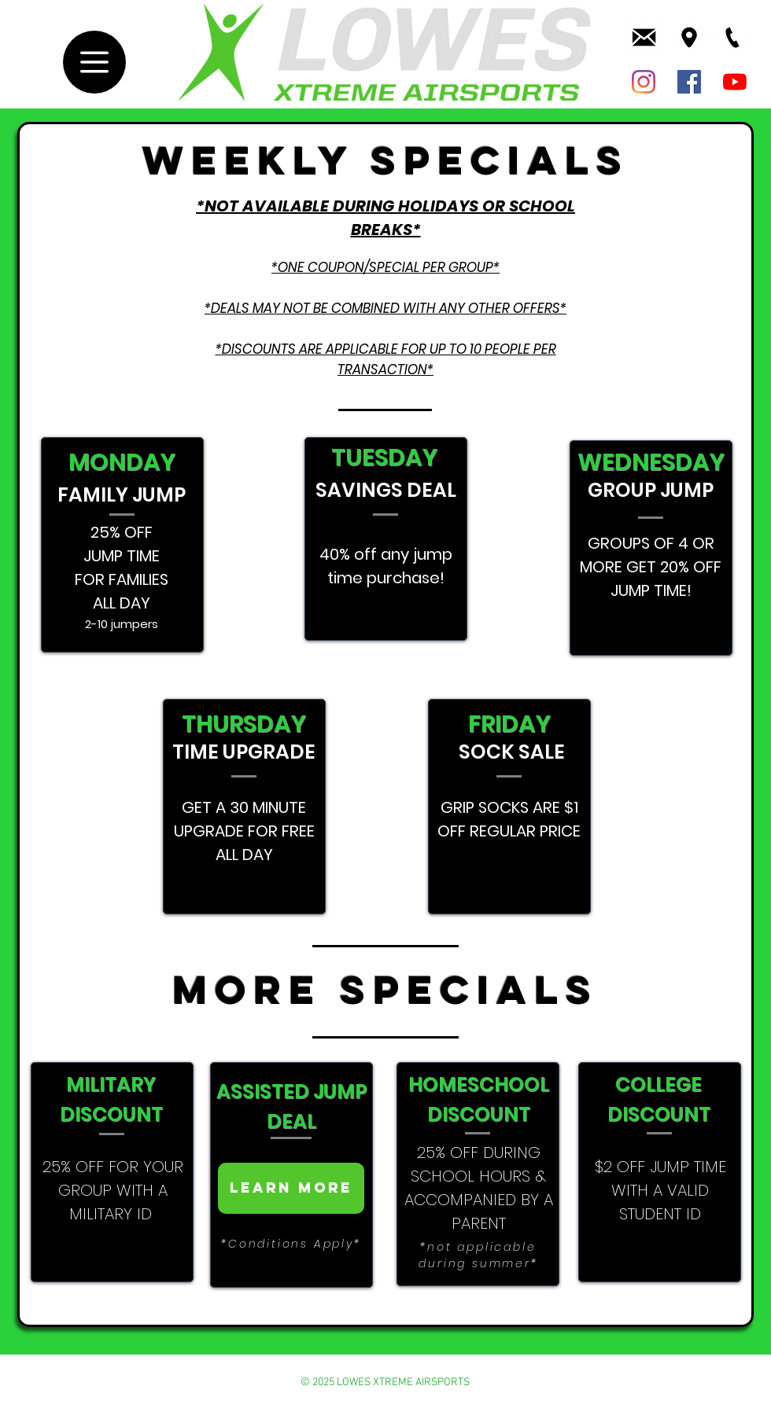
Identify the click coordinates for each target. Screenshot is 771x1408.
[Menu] (94, 62)
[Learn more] (291, 1188)
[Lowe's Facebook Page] (689, 82)
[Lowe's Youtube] (735, 82)
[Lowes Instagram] (643, 82)
